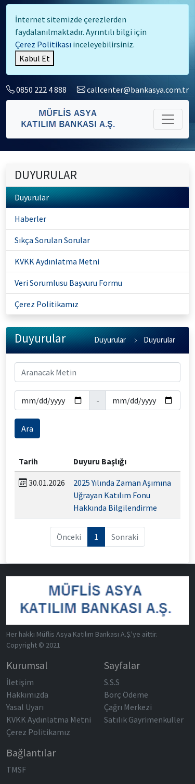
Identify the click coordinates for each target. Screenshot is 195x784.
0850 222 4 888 (36, 89)
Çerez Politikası (43, 44)
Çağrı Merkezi (128, 707)
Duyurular (32, 197)
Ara (27, 428)
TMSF (16, 769)
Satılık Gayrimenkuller (144, 719)
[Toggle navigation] (168, 119)
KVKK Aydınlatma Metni (57, 261)
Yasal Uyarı (25, 707)
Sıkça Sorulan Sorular (52, 240)
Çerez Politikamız (47, 304)
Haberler (30, 218)
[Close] (34, 58)
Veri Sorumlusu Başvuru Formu (68, 282)
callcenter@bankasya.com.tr (133, 89)
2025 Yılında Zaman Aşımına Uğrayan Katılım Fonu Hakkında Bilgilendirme (122, 495)
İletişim (20, 682)
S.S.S (112, 682)
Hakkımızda (27, 694)
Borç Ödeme (126, 694)
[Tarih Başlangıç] (52, 400)
